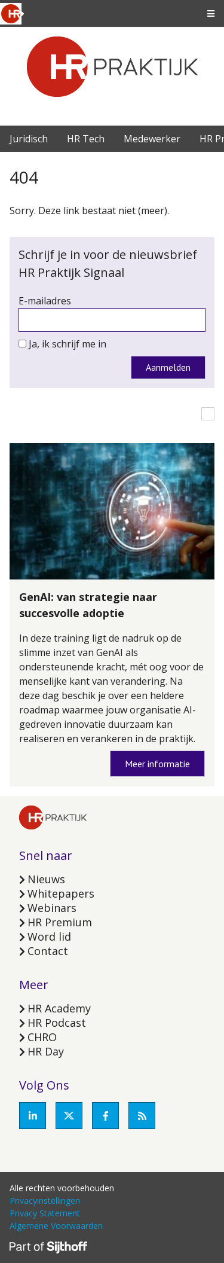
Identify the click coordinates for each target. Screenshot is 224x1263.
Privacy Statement (45, 1213)
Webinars (51, 908)
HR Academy (59, 1008)
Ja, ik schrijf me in (67, 343)
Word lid (49, 936)
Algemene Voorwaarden (56, 1225)
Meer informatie (157, 764)
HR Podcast (56, 1022)
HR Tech (86, 138)
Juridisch (29, 138)
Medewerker (152, 138)
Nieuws (46, 879)
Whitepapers (60, 893)
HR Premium (59, 922)
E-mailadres (45, 300)
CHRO (42, 1037)
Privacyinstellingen (45, 1200)
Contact (47, 951)
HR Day (45, 1051)
